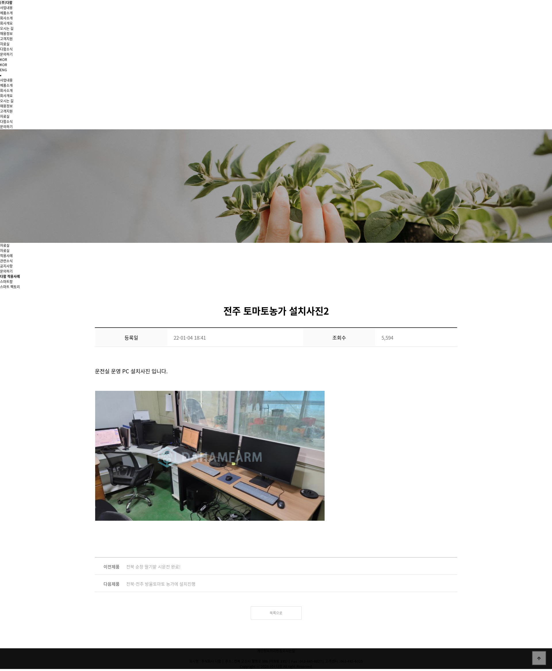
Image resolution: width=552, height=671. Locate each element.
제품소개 (6, 13)
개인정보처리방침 (269, 650)
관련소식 (6, 261)
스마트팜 (6, 281)
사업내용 (6, 7)
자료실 (4, 250)
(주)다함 (6, 2)
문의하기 (6, 271)
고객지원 (6, 38)
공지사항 (6, 266)
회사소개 (6, 18)
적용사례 (6, 255)
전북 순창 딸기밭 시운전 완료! (153, 567)
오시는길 (288, 650)
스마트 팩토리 (10, 286)
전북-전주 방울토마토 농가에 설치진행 (160, 584)
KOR (3, 64)
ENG (3, 69)
